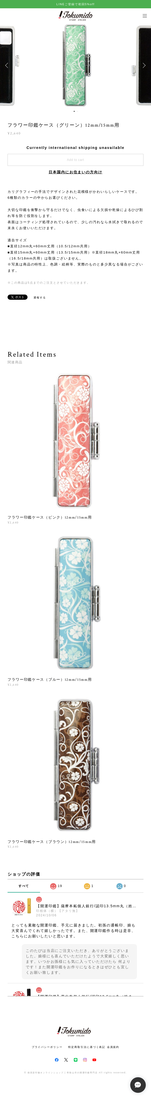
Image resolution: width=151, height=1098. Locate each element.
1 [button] (74, 111)
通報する (40, 297)
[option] (75, 65)
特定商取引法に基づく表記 (86, 1047)
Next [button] (143, 65)
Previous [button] (7, 65)
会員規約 (113, 1047)
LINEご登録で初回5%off (75, 4)
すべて (23, 886)
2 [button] (77, 111)
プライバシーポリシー (47, 1047)
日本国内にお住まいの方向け (75, 172)
